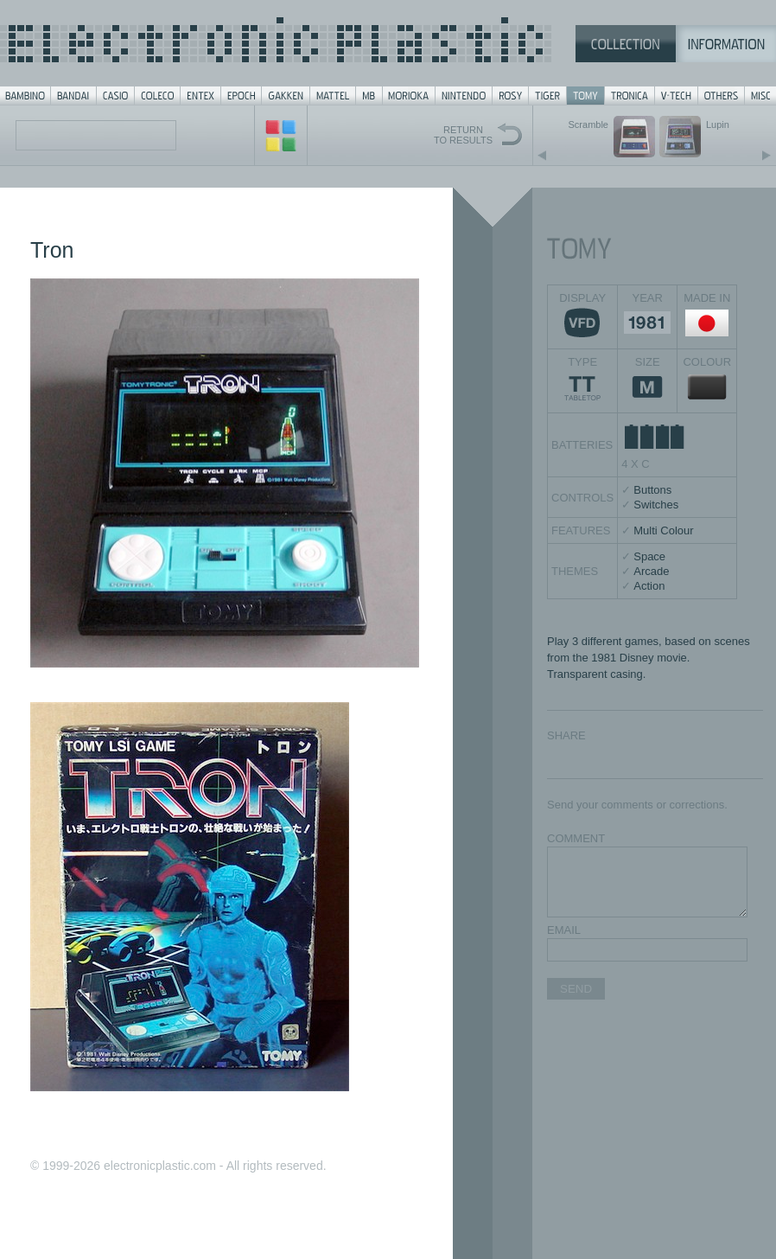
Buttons (652, 489)
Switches (655, 504)
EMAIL (564, 929)
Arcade (651, 571)
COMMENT (576, 838)
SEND (576, 988)
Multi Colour (663, 530)
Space (649, 556)
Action (649, 585)
